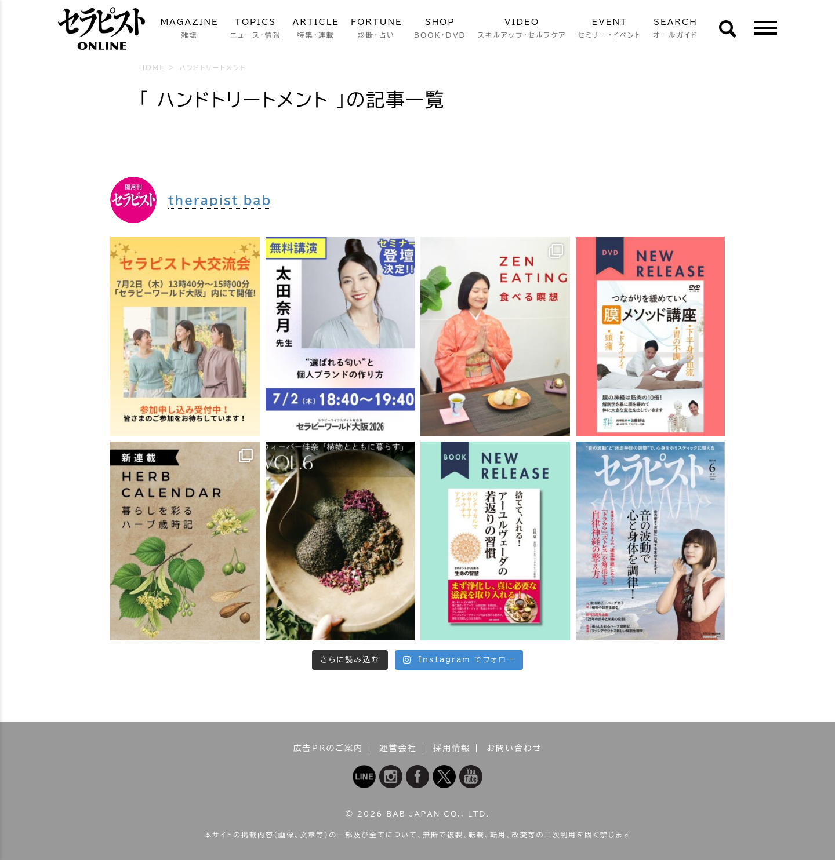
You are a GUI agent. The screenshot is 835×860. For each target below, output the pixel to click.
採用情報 (451, 748)
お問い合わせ (514, 748)
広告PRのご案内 (328, 748)
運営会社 (398, 748)
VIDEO (522, 29)
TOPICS (255, 29)
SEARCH (675, 29)
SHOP (440, 29)
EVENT (609, 29)
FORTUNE (376, 29)
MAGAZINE (189, 29)
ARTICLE (316, 29)
